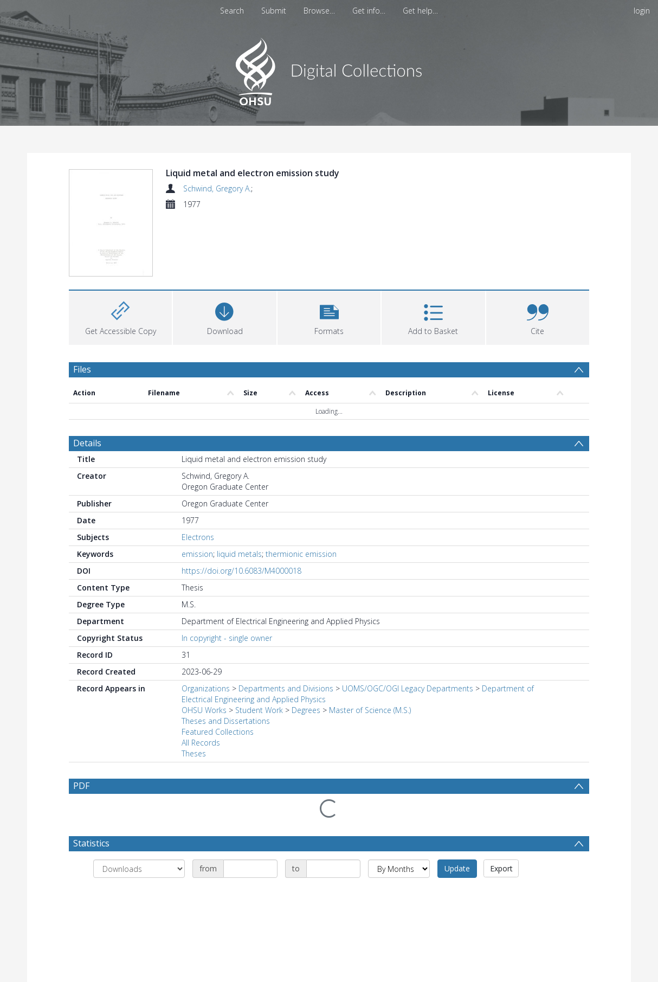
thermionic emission (301, 556)
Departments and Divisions (285, 690)
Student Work (259, 712)
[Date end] (333, 871)
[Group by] (139, 871)
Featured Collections (218, 734)
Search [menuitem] (232, 10)
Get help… (420, 10)
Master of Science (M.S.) (370, 712)
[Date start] (250, 871)
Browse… (319, 10)
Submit (273, 10)
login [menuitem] (642, 10)
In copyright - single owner (227, 640)
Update (457, 870)
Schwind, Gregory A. (217, 188)
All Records (201, 745)
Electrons (198, 539)
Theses (194, 755)
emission (197, 556)
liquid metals (239, 556)
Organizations (206, 690)
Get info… (368, 10)
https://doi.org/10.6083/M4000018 (241, 573)
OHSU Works (204, 712)
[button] (329, 318)
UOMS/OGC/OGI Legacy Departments (408, 690)
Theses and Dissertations (226, 723)
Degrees (306, 712)
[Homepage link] (329, 68)
